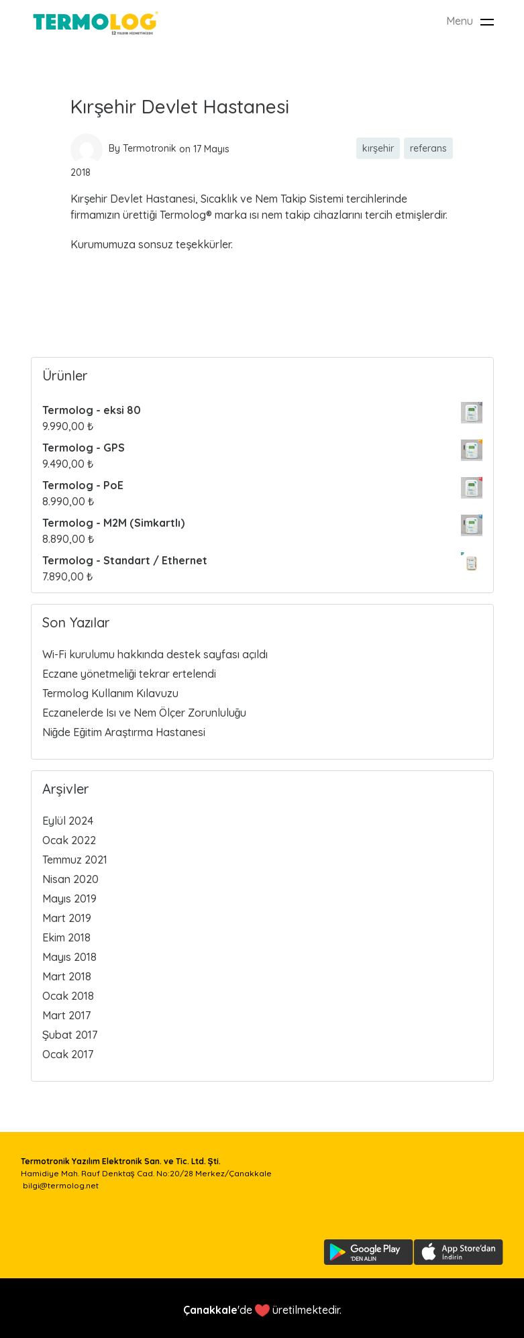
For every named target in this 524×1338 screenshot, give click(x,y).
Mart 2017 (66, 1015)
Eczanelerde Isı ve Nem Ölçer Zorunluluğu (144, 712)
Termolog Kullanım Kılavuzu (110, 693)
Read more (97, 284)
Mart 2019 (66, 918)
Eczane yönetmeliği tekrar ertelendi (129, 673)
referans (428, 148)
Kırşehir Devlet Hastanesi (179, 106)
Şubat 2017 (70, 1034)
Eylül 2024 (67, 820)
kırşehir (378, 148)
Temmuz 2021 (74, 859)
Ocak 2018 (68, 995)
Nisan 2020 (70, 879)
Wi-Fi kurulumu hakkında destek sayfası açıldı (155, 654)
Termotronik (149, 148)
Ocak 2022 (69, 840)
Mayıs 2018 (69, 957)
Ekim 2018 (66, 937)
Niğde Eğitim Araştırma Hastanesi (124, 732)
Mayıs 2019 (69, 898)
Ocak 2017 (67, 1054)
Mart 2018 (66, 976)
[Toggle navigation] (487, 22)
